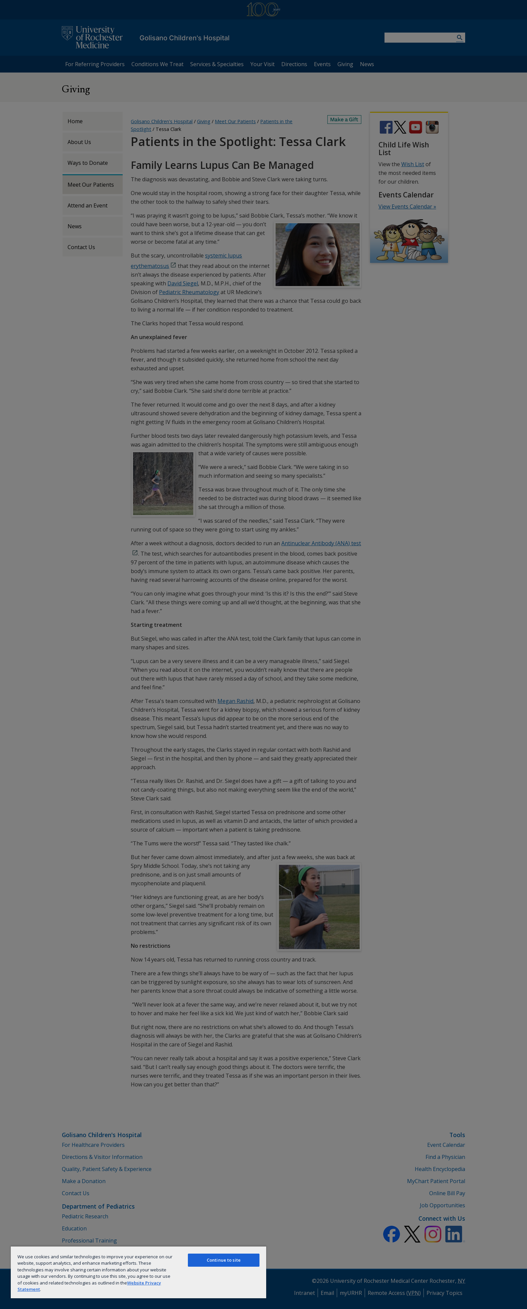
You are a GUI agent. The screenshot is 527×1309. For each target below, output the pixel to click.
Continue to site (224, 1260)
